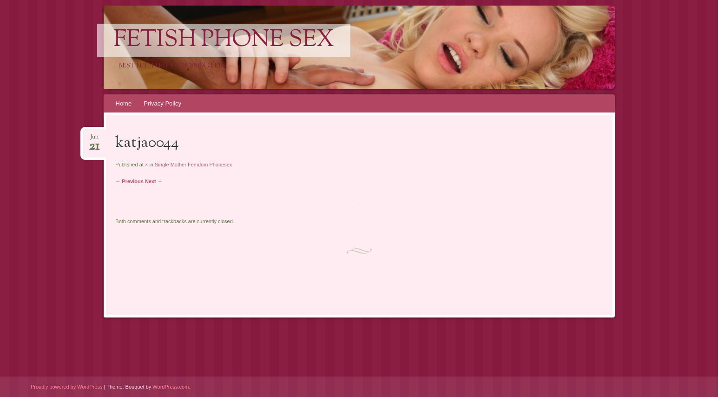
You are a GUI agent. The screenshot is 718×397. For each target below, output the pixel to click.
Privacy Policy (162, 103)
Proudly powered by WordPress (66, 387)
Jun (94, 139)
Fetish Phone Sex (223, 40)
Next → (154, 181)
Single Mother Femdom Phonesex (193, 164)
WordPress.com (170, 387)
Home (124, 103)
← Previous (129, 181)
